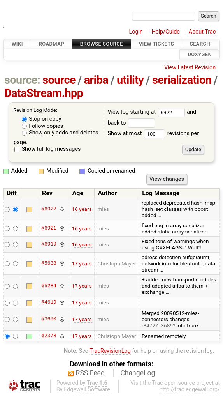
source (59, 80)
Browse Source (101, 44)
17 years (81, 263)
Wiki (17, 44)
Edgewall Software (87, 389)
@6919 (48, 244)
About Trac (202, 31)
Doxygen (200, 55)
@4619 (48, 302)
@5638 (48, 263)
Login (136, 31)
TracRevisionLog (110, 351)
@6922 (48, 208)
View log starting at (147, 112)
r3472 (148, 325)
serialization (181, 80)
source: (22, 80)
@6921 (48, 228)
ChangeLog (137, 373)
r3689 (166, 325)
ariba (96, 80)
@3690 (48, 319)
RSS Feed (90, 373)
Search (200, 44)
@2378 (48, 335)
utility (130, 80)
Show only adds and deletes (60, 132)
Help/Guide (166, 31)
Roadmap (52, 44)
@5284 (48, 285)
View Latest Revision (190, 67)
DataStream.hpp (43, 93)
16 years (81, 209)
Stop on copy (41, 119)
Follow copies (42, 126)
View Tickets (156, 44)
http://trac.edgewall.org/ (189, 389)
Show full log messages (47, 149)
